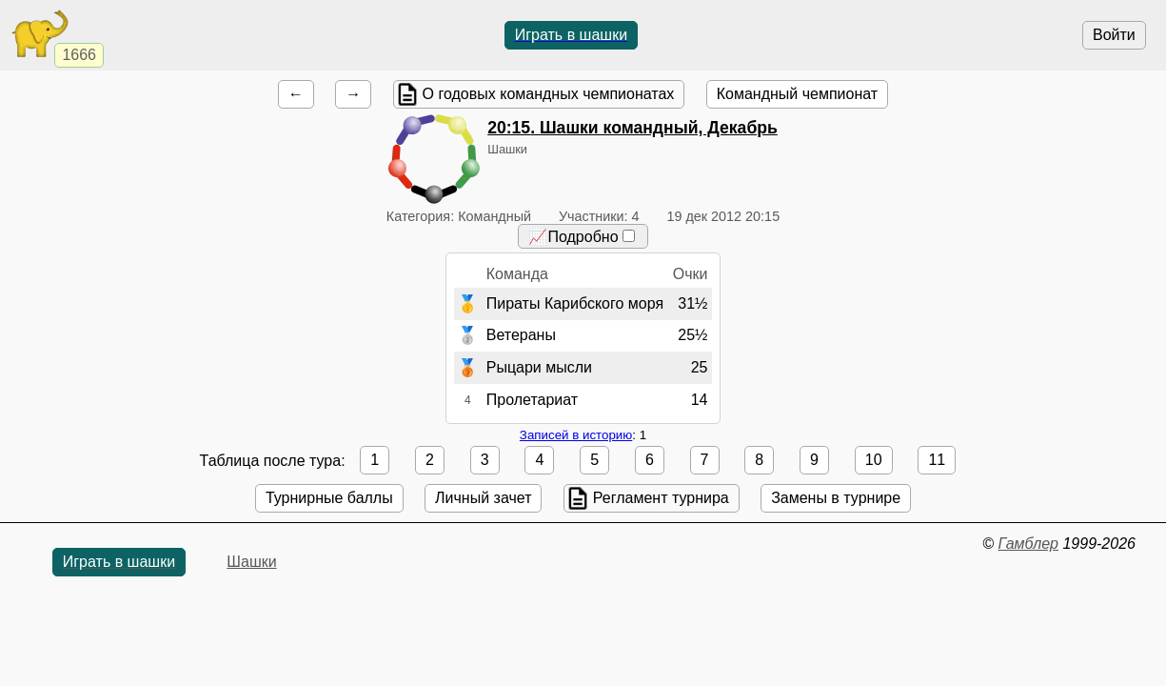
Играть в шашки (571, 35)
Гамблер (1028, 543)
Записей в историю (576, 435)
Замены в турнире (835, 498)
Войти (1114, 35)
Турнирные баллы (329, 498)
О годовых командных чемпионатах (549, 94)
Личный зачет (483, 498)
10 (873, 460)
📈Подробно (581, 237)
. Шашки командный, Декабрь (632, 127)
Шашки (251, 562)
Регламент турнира (661, 498)
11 (936, 460)
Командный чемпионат (797, 94)
